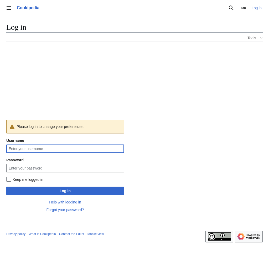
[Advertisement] (134, 83)
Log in (65, 191)
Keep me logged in (28, 179)
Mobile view (95, 234)
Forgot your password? (65, 210)
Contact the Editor (71, 234)
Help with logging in (65, 202)
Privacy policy (15, 234)
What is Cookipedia (42, 234)
